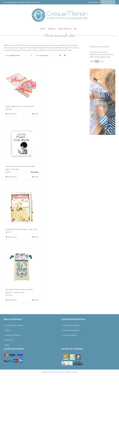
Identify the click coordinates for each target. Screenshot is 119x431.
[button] (75, 28)
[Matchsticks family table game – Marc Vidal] (22, 207)
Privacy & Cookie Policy (71, 330)
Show (42, 55)
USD (96, 61)
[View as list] (64, 55)
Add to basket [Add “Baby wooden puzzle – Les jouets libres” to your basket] (12, 114)
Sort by (12, 55)
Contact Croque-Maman (14, 325)
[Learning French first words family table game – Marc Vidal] (22, 143)
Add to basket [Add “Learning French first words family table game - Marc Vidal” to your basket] (12, 177)
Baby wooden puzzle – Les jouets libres (20, 106)
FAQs (7, 345)
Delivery (8, 330)
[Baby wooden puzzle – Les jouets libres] (22, 83)
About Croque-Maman (71, 325)
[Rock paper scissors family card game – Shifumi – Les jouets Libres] (22, 267)
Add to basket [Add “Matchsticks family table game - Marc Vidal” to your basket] (12, 237)
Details (36, 114)
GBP (92, 61)
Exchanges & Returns (13, 335)
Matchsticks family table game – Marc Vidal (21, 229)
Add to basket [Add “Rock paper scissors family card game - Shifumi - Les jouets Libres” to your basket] (12, 300)
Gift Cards (9, 340)
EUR (101, 61)
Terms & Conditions (70, 335)
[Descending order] (31, 55)
